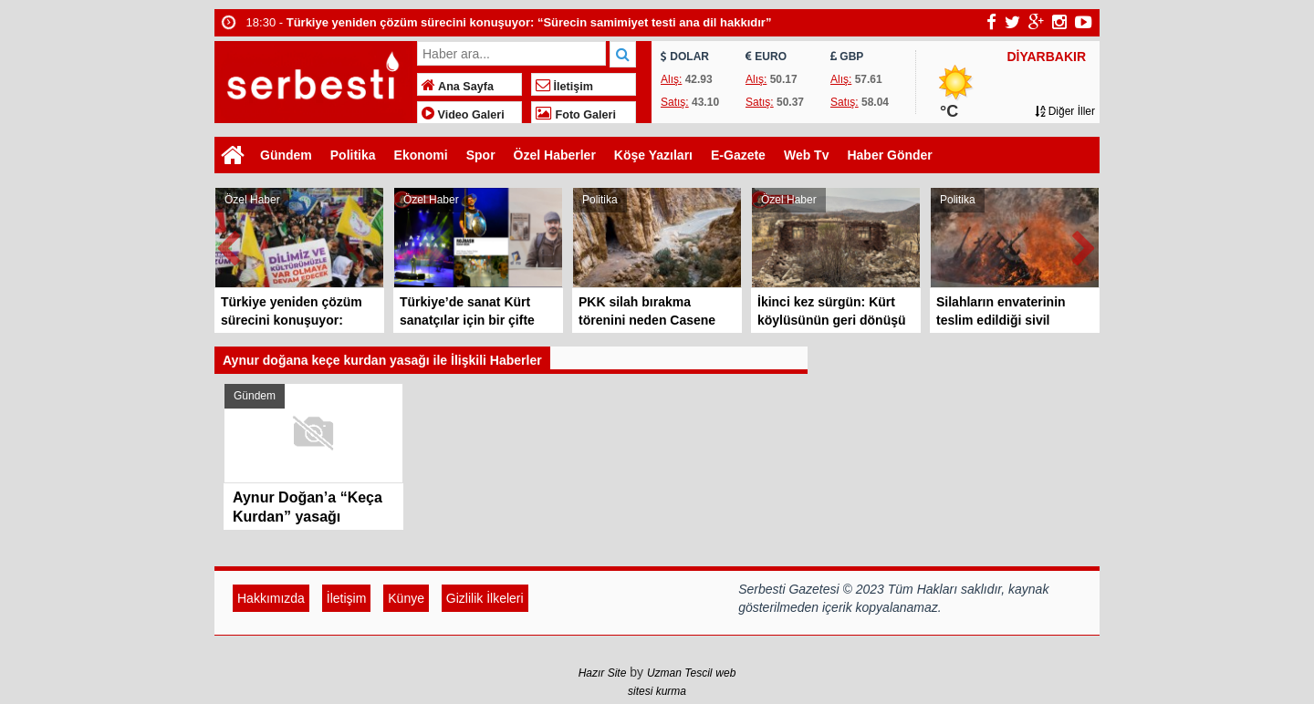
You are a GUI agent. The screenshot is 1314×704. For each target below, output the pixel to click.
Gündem (286, 155)
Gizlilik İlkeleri (485, 598)
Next (1085, 245)
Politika (353, 155)
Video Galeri (463, 115)
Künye (406, 598)
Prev (229, 245)
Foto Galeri (576, 115)
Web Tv (806, 155)
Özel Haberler (555, 155)
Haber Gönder (889, 155)
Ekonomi (421, 155)
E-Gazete (738, 155)
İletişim (564, 86)
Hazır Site (603, 673)
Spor (480, 155)
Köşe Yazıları (653, 155)
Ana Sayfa (458, 86)
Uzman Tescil (680, 673)
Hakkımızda (271, 598)
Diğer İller (1065, 111)
